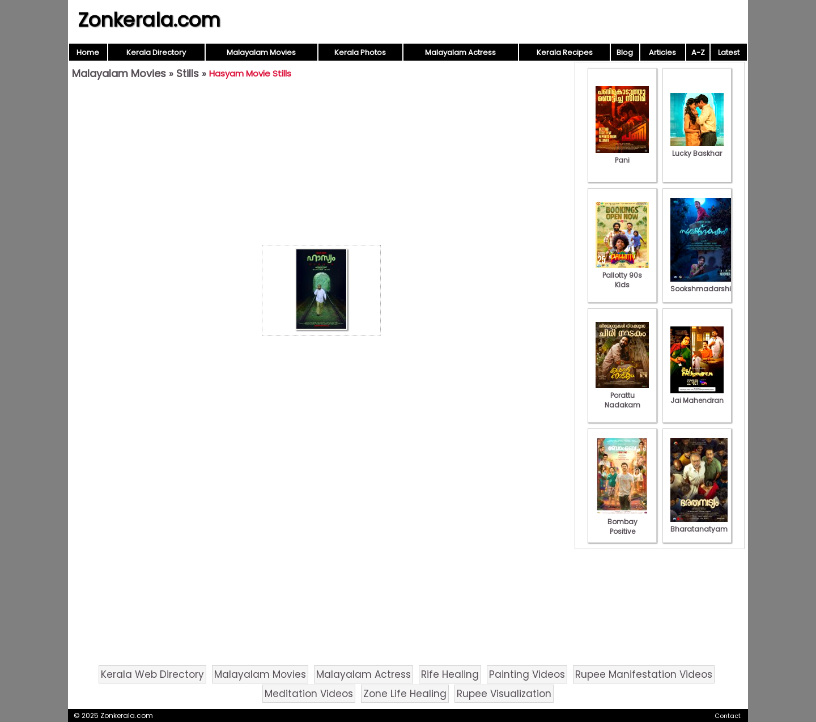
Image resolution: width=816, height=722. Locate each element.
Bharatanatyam (699, 524)
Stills (187, 73)
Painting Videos (527, 674)
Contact (728, 715)
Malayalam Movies (261, 52)
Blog (625, 52)
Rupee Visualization (504, 693)
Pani (622, 155)
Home (87, 52)
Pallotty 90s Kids (622, 275)
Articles (662, 52)
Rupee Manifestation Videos (643, 674)
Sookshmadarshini (703, 284)
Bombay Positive (622, 521)
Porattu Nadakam (622, 395)
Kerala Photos (360, 52)
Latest (729, 52)
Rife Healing (450, 674)
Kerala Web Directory (152, 674)
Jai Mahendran (697, 395)
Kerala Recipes (565, 52)
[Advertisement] (321, 165)
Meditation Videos (309, 693)
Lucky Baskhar (697, 148)
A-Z (698, 52)
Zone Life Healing (405, 693)
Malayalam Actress (460, 52)
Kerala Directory (156, 52)
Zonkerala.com (149, 19)
